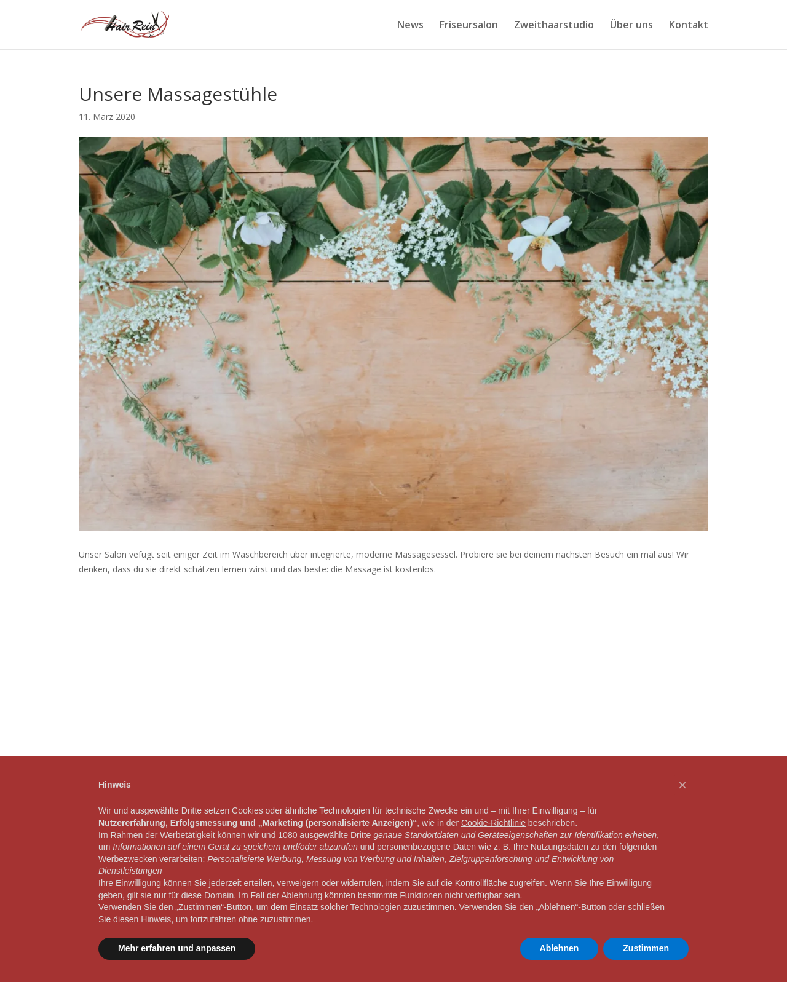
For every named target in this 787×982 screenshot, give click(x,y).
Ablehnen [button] (559, 948)
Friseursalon (469, 25)
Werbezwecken (127, 859)
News (410, 25)
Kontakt (688, 25)
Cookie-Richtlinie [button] (493, 823)
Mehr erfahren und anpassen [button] (176, 948)
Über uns (631, 25)
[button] (682, 785)
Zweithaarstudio (554, 25)
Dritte (360, 835)
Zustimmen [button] (646, 948)
